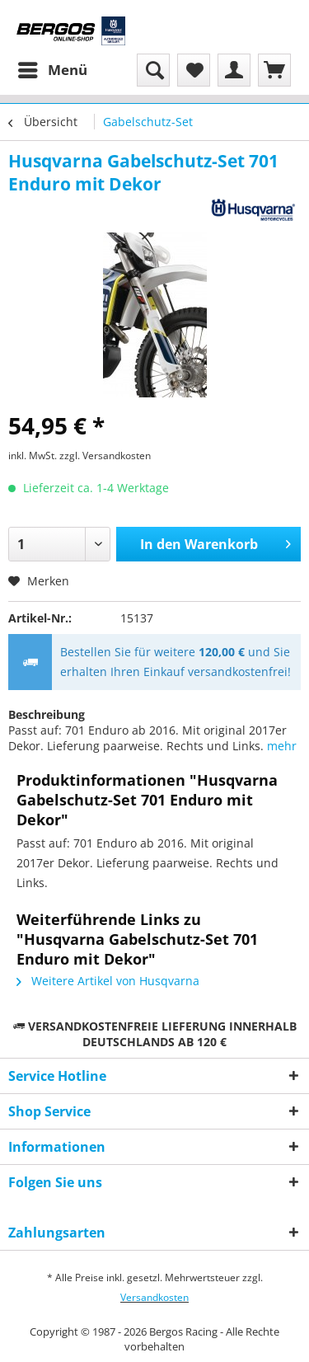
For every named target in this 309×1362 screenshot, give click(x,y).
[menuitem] (52, 70)
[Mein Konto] (234, 70)
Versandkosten (154, 1297)
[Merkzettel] (193, 70)
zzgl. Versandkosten (105, 456)
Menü (52, 68)
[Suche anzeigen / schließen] (153, 70)
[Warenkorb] (274, 70)
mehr (282, 746)
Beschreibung (46, 714)
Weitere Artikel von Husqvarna (107, 981)
